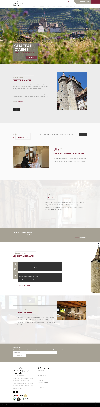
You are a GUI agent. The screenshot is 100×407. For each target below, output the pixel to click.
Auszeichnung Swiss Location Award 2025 (69, 153)
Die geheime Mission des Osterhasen (28, 265)
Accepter (90, 404)
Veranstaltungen (52, 6)
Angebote (61, 6)
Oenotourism (41, 387)
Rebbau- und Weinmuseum (45, 375)
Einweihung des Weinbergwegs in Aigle (28, 276)
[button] (15, 109)
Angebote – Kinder (43, 382)
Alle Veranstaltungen (24, 285)
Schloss (34, 6)
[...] (37, 267)
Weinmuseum (42, 6)
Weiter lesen (20, 101)
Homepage (41, 370)
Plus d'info (96, 404)
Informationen (81, 6)
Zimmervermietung (71, 6)
